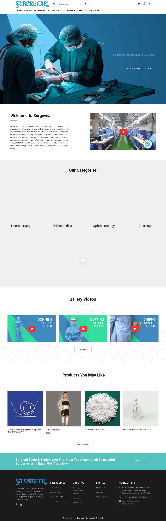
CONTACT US (140, 461)
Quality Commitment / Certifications (79, 490)
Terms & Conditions (58, 497)
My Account (100, 488)
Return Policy (55, 488)
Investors (54, 501)
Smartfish (99, 518)
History (76, 498)
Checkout (99, 492)
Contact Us (77, 502)
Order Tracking (101, 497)
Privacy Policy (56, 492)
